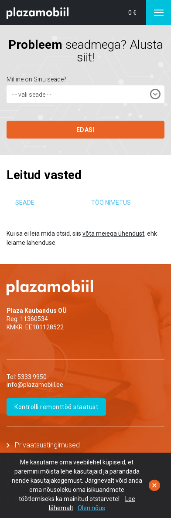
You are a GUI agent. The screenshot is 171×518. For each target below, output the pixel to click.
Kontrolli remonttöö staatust (56, 406)
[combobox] (85, 94)
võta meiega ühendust (113, 233)
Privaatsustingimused (47, 445)
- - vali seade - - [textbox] (31, 94)
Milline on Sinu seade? (36, 79)
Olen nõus (91, 507)
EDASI (85, 129)
